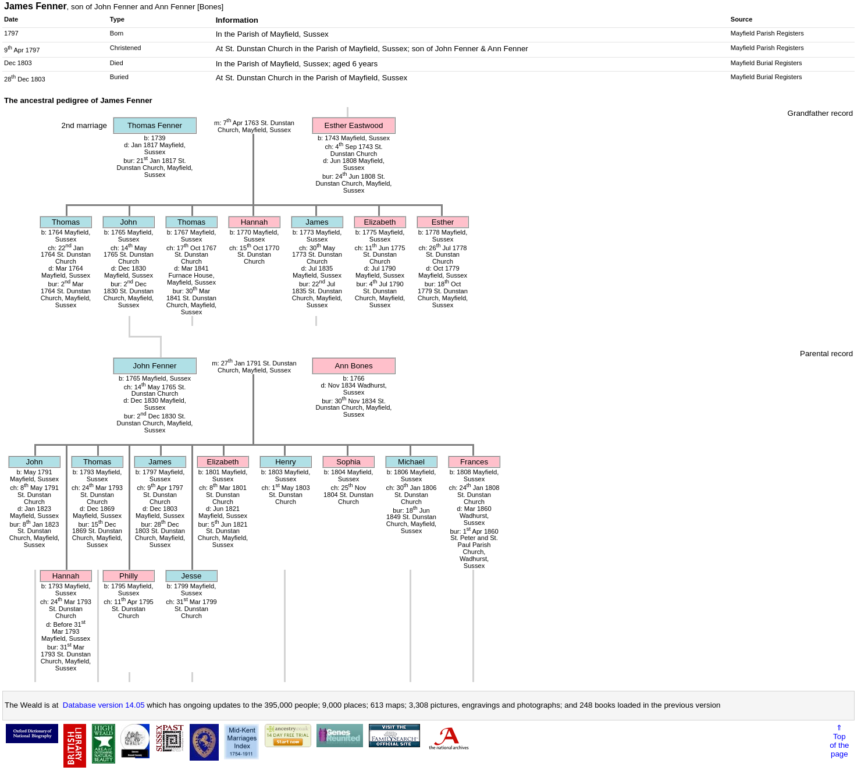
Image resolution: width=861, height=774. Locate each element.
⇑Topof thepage (839, 740)
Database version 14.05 (104, 705)
